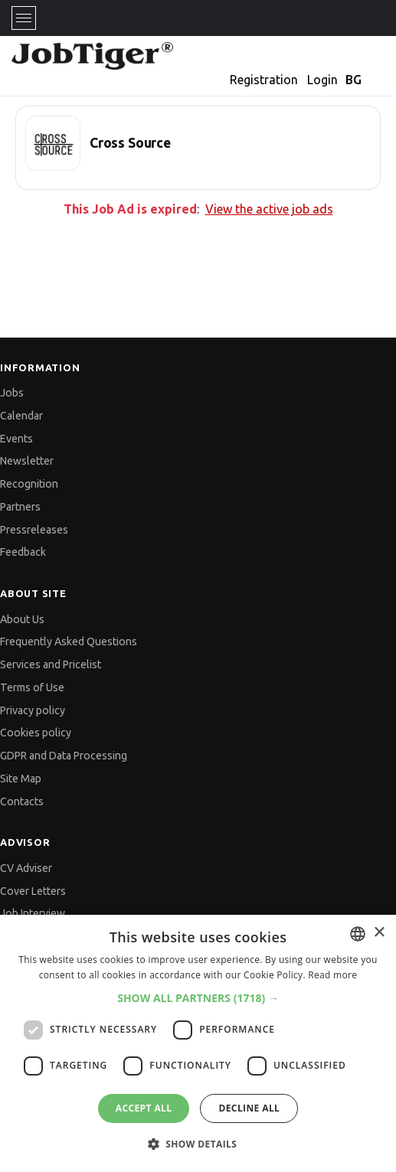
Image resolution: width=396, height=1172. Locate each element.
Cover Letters (33, 891)
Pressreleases (34, 530)
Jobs (12, 393)
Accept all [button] (144, 1108)
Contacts (22, 801)
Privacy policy (32, 710)
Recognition (29, 484)
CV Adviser (26, 868)
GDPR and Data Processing (63, 755)
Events (16, 439)
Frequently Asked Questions (68, 641)
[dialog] (198, 1043)
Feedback (23, 552)
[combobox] (357, 934)
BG (353, 80)
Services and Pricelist (50, 664)
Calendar (21, 416)
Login (322, 80)
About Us (22, 619)
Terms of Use (32, 687)
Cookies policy (35, 732)
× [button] (379, 933)
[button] (198, 998)
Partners (20, 507)
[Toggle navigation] (23, 18)
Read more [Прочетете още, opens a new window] (332, 974)
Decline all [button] (249, 1108)
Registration (264, 80)
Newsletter (27, 461)
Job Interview (32, 913)
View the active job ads (269, 209)
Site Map (20, 778)
